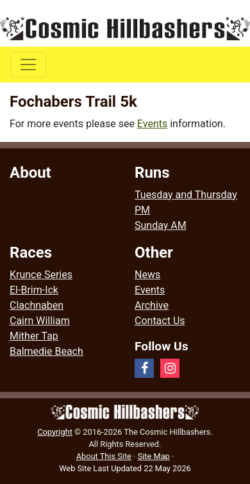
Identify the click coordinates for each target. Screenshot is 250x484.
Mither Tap (34, 336)
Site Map (154, 456)
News (147, 275)
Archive (152, 305)
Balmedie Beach (46, 351)
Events (152, 124)
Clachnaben (36, 305)
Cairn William (40, 321)
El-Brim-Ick (34, 290)
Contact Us (160, 321)
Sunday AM (161, 225)
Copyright (54, 432)
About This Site (103, 456)
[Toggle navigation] (28, 64)
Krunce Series (41, 275)
